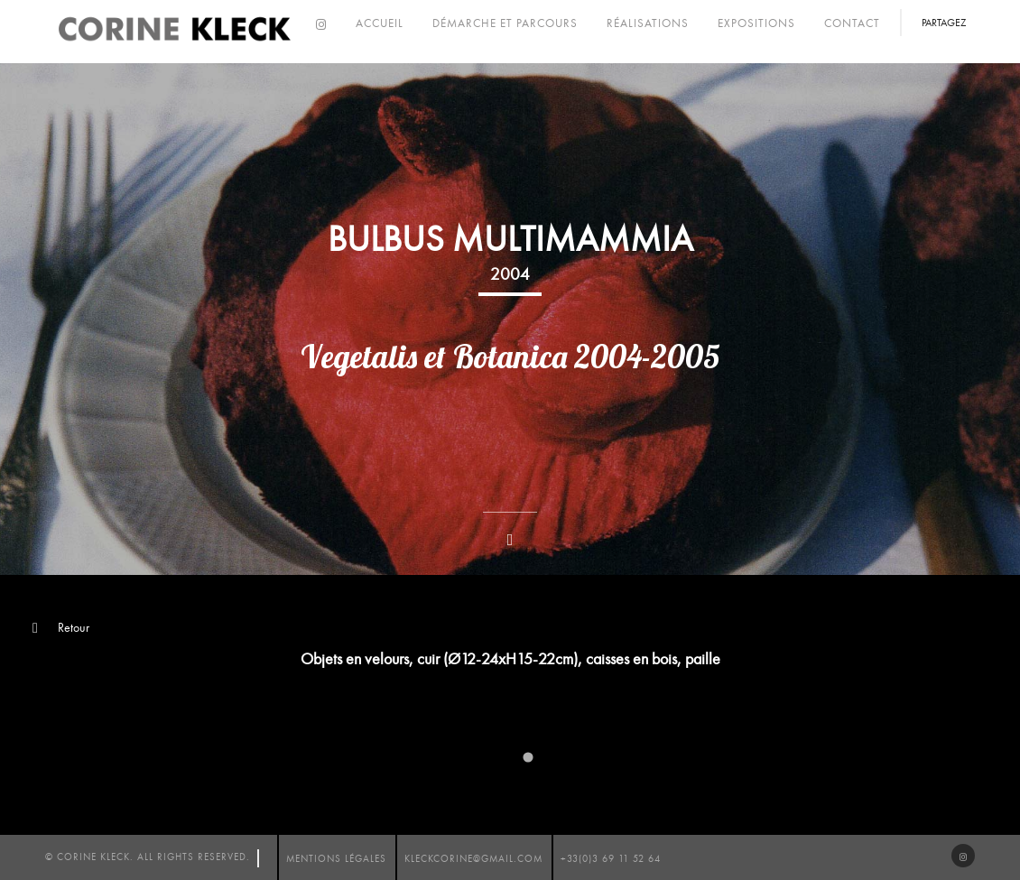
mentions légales (336, 859)
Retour (60, 627)
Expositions (756, 23)
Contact (852, 23)
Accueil (379, 23)
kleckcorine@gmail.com (473, 859)
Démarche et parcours (505, 23)
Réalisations (648, 23)
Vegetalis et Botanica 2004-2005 (510, 356)
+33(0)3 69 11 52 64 (611, 859)
